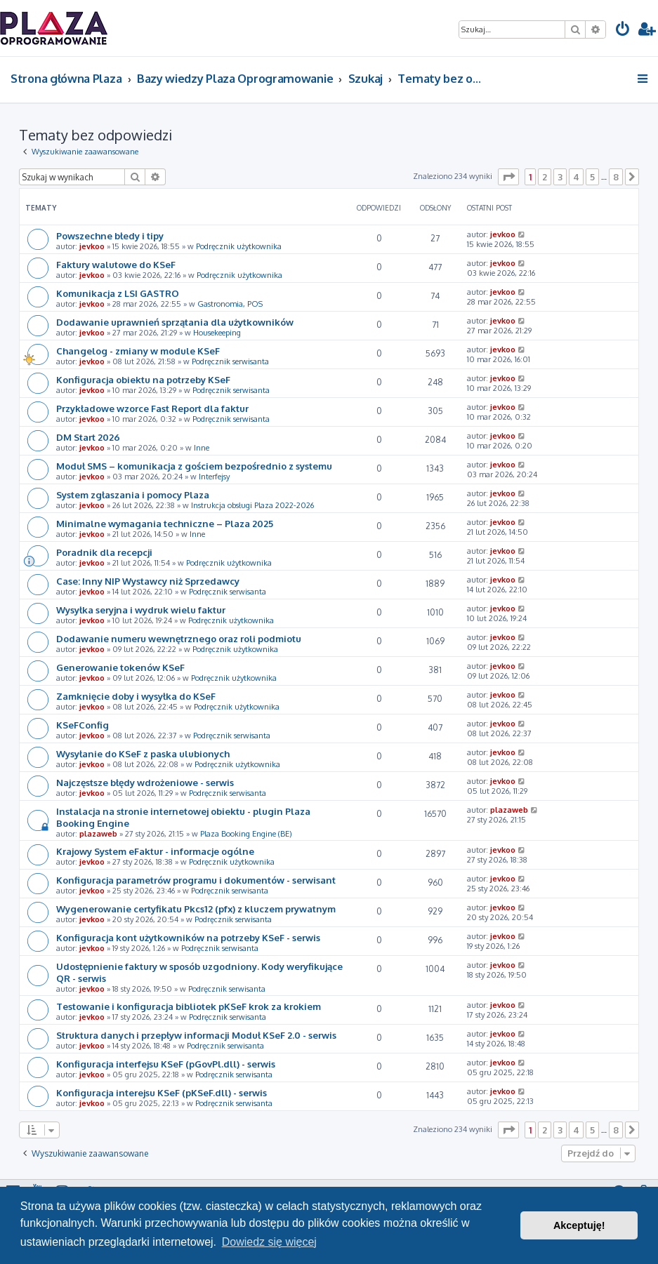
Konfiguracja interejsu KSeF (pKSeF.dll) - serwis (161, 1092)
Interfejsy (214, 476)
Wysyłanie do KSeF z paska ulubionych (143, 753)
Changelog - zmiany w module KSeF (138, 351)
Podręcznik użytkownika (239, 246)
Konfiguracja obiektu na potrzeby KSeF (143, 379)
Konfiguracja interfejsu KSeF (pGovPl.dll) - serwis (165, 1064)
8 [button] (616, 176)
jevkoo (92, 246)
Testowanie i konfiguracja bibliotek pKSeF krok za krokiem (188, 1006)
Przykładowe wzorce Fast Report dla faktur (152, 408)
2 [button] (544, 176)
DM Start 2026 (88, 437)
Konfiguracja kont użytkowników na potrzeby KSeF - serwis (188, 937)
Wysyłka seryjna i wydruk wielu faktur (140, 610)
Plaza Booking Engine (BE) (246, 834)
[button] (508, 176)
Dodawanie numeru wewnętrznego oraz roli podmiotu (178, 638)
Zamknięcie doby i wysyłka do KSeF (136, 696)
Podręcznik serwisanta (230, 361)
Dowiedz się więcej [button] (269, 1242)
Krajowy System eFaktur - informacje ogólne (155, 851)
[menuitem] (623, 30)
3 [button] (560, 176)
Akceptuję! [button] (579, 1225)
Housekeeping (217, 333)
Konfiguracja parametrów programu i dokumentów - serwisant (196, 880)
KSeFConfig (82, 725)
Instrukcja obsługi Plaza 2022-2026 (252, 505)
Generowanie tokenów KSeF (120, 667)
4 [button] (576, 176)
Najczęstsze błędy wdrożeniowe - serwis (145, 782)
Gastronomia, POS (230, 304)
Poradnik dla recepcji (104, 552)
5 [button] (592, 176)
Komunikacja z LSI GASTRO (117, 293)
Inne (201, 448)
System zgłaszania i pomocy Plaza (132, 494)
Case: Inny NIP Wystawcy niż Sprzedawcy (147, 581)
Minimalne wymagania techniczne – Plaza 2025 (164, 523)
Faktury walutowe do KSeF (116, 264)
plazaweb (98, 834)
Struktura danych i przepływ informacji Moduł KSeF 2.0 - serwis (196, 1035)
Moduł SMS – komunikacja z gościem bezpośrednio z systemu (194, 466)
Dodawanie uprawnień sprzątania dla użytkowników (175, 322)
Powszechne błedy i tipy (110, 235)
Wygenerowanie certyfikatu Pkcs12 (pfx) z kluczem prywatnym (196, 908)
